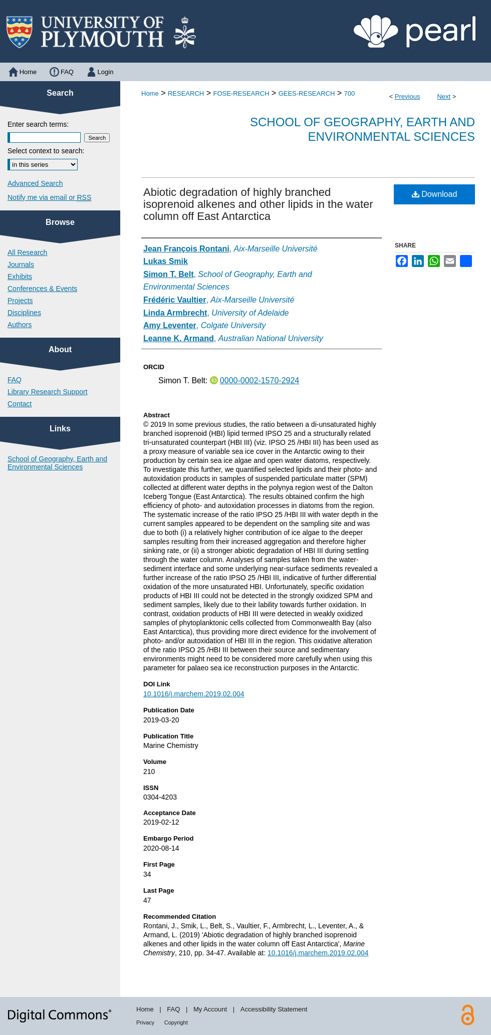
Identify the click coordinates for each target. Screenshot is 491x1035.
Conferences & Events (42, 289)
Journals (21, 265)
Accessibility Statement (274, 1009)
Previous (407, 96)
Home (150, 93)
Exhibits (20, 277)
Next (443, 96)
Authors (20, 325)
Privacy (145, 1022)
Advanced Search (35, 183)
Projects (20, 301)
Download (434, 194)
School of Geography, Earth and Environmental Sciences (362, 129)
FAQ (15, 380)
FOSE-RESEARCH (241, 93)
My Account (210, 1009)
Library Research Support (48, 392)
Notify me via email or (49, 197)
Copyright (176, 1022)
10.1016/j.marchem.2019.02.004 (193, 694)
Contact (20, 404)
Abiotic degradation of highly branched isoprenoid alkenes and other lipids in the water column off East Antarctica (258, 204)
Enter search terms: (38, 124)
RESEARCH (186, 93)
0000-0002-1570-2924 (259, 380)
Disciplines (24, 313)
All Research (27, 252)
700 (349, 93)
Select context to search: (46, 151)
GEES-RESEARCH (307, 93)
